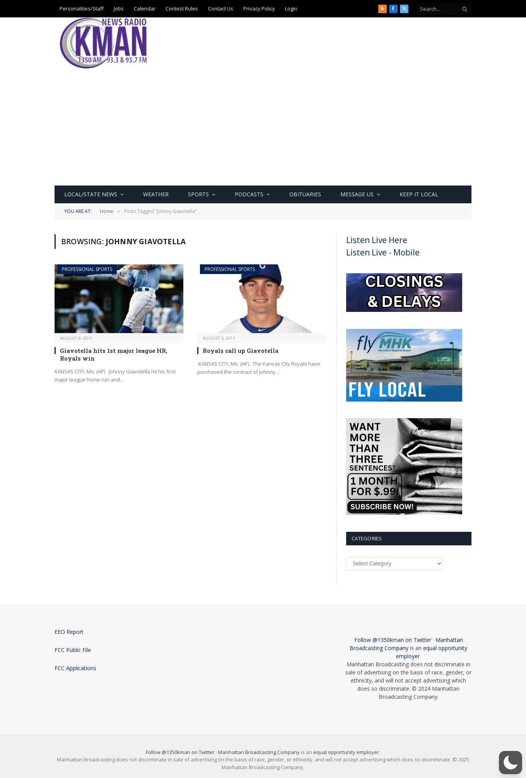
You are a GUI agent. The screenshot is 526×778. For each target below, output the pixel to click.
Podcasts (249, 194)
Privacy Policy (259, 8)
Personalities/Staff (82, 8)
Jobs (119, 8)
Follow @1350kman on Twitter (392, 640)
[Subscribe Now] (404, 512)
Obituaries (305, 194)
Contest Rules (182, 8)
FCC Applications (75, 668)
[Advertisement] (263, 127)
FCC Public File (73, 650)
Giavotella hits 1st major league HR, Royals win (113, 354)
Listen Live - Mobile (383, 252)
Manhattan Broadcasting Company (259, 752)
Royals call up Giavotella (240, 350)
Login (291, 8)
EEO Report (69, 631)
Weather (156, 194)
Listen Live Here (376, 240)
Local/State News (90, 194)
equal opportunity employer (346, 752)
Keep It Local (419, 194)
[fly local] (404, 399)
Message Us (357, 194)
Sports (198, 194)
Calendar (144, 8)
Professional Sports (87, 269)
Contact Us (220, 8)
